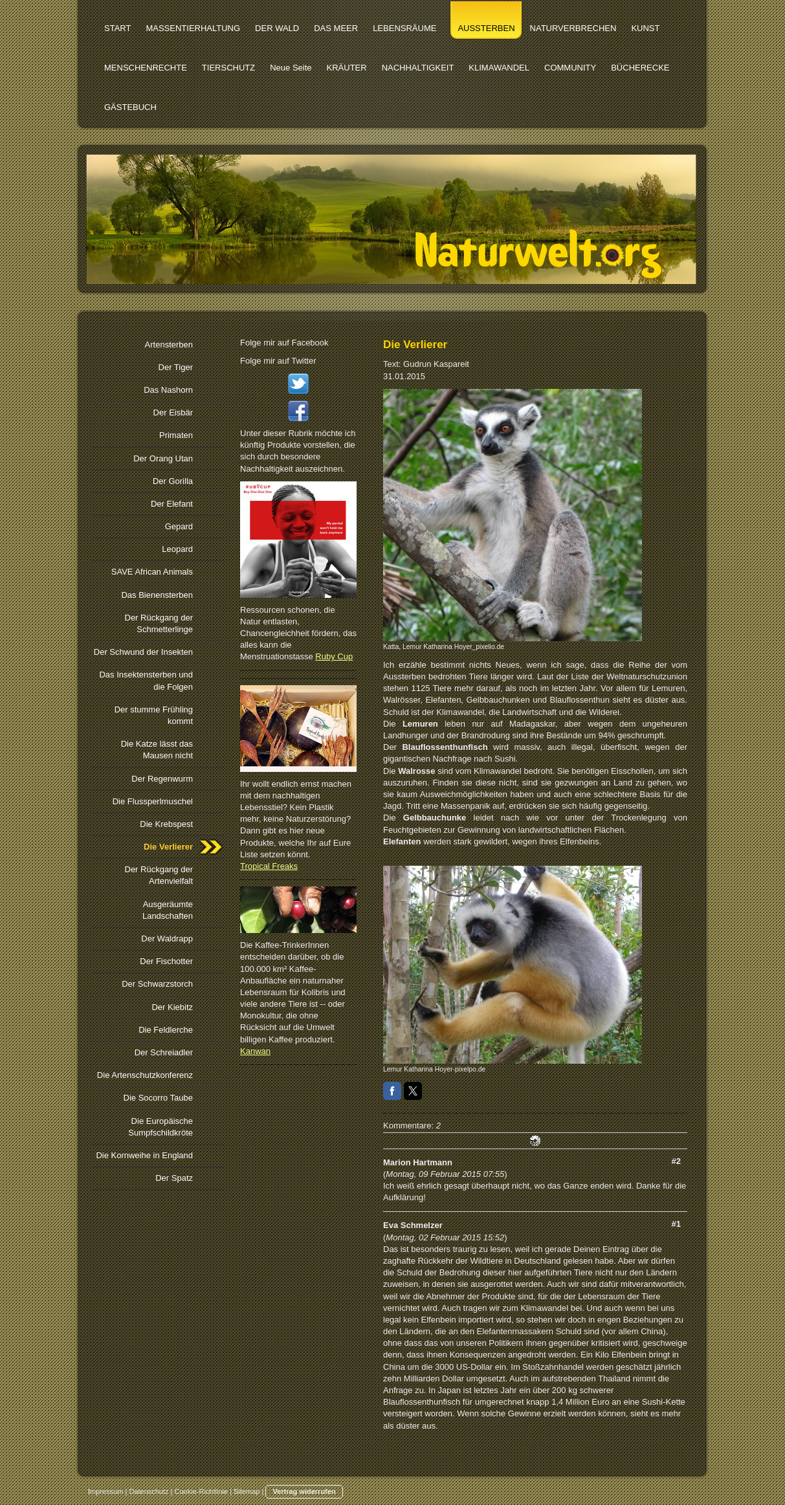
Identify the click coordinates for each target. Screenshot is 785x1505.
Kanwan (255, 1051)
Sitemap (247, 1491)
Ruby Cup (334, 656)
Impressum (105, 1491)
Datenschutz (148, 1491)
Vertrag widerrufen (303, 1491)
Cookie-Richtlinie (201, 1491)
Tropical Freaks (269, 866)
